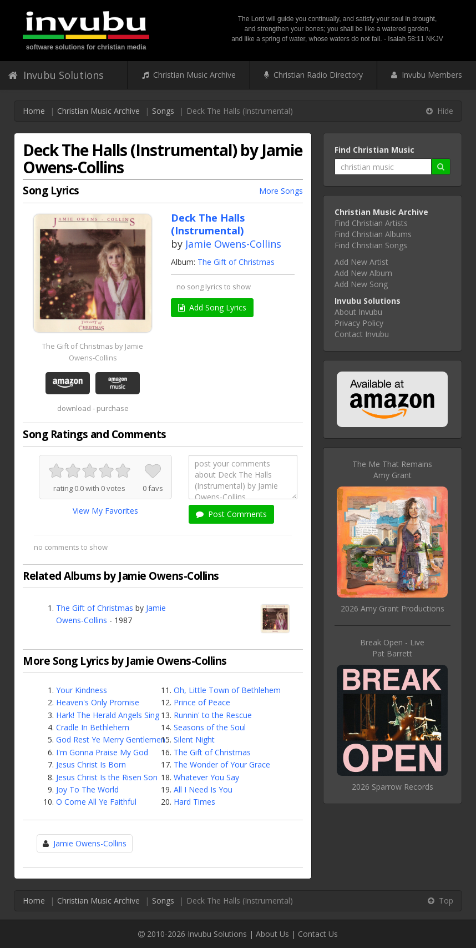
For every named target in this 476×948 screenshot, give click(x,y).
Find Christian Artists (371, 223)
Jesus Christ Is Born (91, 764)
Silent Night (194, 739)
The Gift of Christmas (236, 262)
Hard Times (194, 801)
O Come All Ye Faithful (96, 801)
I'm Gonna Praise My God (102, 752)
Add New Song (361, 284)
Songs (163, 111)
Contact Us (318, 934)
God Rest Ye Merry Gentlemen (110, 739)
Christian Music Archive (189, 74)
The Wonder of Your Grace (222, 764)
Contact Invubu (362, 334)
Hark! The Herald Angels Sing (107, 715)
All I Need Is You (203, 789)
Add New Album (363, 273)
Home (34, 111)
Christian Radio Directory (313, 74)
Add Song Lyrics (212, 307)
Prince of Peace (202, 702)
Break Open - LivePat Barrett (392, 648)
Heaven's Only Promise (97, 702)
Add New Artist (361, 262)
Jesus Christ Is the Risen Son (107, 777)
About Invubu (358, 312)
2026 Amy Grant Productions (392, 608)
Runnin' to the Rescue (213, 715)
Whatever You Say (206, 777)
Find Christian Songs (371, 245)
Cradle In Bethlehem (92, 727)
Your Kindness (81, 690)
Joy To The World (87, 789)
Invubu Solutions (56, 75)
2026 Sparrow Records (392, 786)
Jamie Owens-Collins (233, 243)
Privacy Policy (359, 323)
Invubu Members (426, 74)
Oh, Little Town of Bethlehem (227, 690)
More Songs (281, 190)
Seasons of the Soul (210, 727)
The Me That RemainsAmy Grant (392, 469)
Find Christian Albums (373, 234)
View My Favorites (105, 510)
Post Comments (231, 514)
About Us (272, 934)
